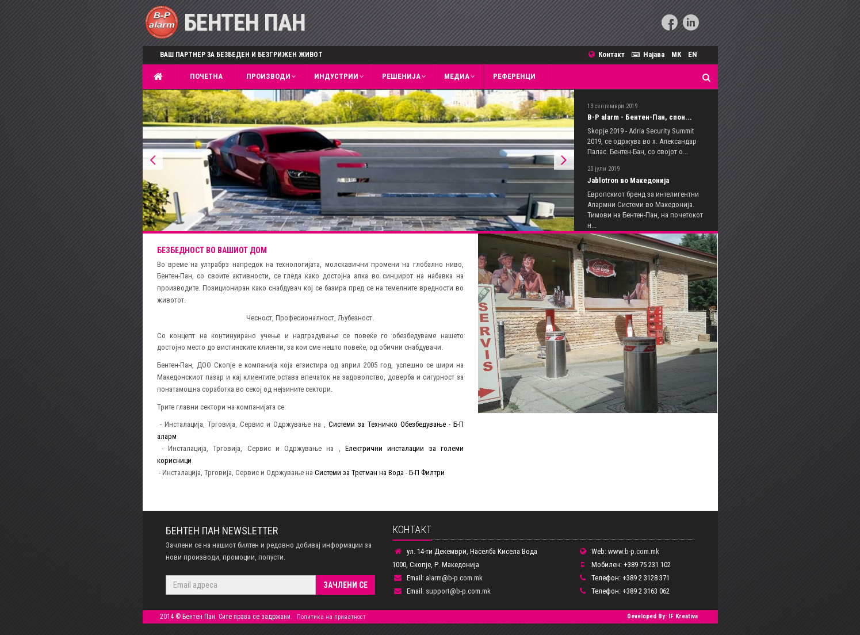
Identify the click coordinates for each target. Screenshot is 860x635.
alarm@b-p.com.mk (454, 577)
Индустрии (336, 76)
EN (693, 54)
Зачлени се (345, 585)
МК (676, 54)
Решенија (401, 76)
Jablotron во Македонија (628, 180)
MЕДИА (456, 76)
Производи (268, 76)
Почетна (204, 76)
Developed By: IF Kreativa (662, 616)
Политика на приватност (331, 617)
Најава (650, 54)
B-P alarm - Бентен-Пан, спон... (639, 117)
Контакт (610, 54)
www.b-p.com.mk (633, 551)
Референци (514, 76)
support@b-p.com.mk (458, 591)
